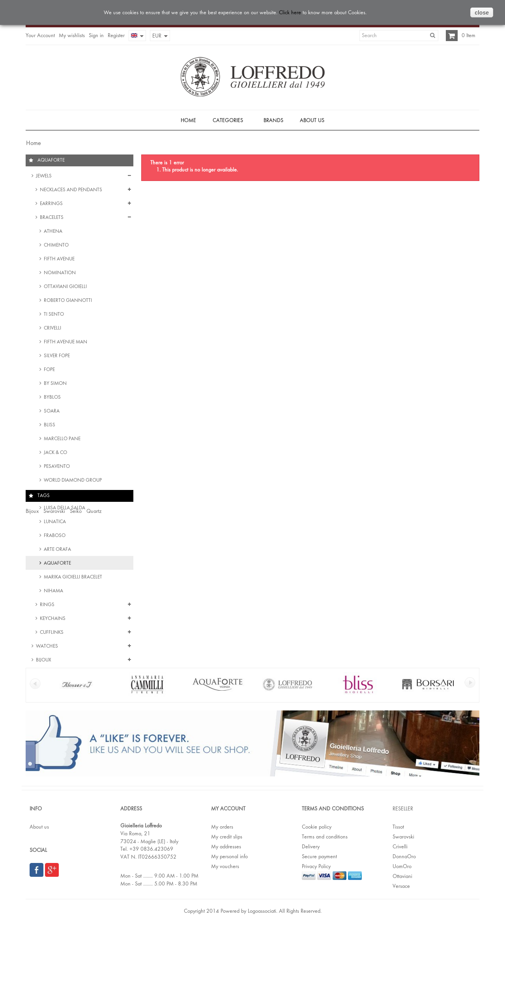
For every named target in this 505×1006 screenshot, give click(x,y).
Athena (52, 232)
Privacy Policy (316, 944)
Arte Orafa (57, 551)
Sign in (96, 35)
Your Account (40, 35)
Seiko (76, 697)
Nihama (53, 592)
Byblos (52, 398)
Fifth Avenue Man (65, 343)
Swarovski (54, 697)
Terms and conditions (325, 914)
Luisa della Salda (64, 509)
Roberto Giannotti (67, 302)
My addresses (226, 924)
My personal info (229, 934)
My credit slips (226, 914)
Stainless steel (56, 728)
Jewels (43, 177)
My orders (222, 904)
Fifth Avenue (59, 260)
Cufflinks (51, 634)
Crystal (69, 712)
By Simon (55, 385)
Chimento (56, 246)
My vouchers (225, 944)
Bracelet (90, 712)
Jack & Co (55, 454)
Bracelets (51, 219)
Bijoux (43, 661)
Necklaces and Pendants (70, 191)
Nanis (51, 495)
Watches (46, 647)
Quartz (93, 697)
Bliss (49, 426)
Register (116, 35)
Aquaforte (57, 564)
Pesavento (56, 468)
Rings (46, 606)
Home (33, 143)
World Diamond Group (72, 481)
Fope (49, 371)
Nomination (59, 274)
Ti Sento (53, 315)
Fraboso (54, 537)
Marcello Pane (61, 440)
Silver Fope (56, 357)
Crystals (112, 712)
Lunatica (54, 523)
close (482, 12)
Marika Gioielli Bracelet (72, 578)
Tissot (398, 904)
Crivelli (52, 329)
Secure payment (319, 934)
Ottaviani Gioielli (65, 288)
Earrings (51, 205)
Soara (51, 412)
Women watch (42, 712)
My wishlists (72, 35)
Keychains (52, 620)
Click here (290, 12)
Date (31, 728)
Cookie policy (316, 904)
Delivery (311, 924)
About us (39, 904)
